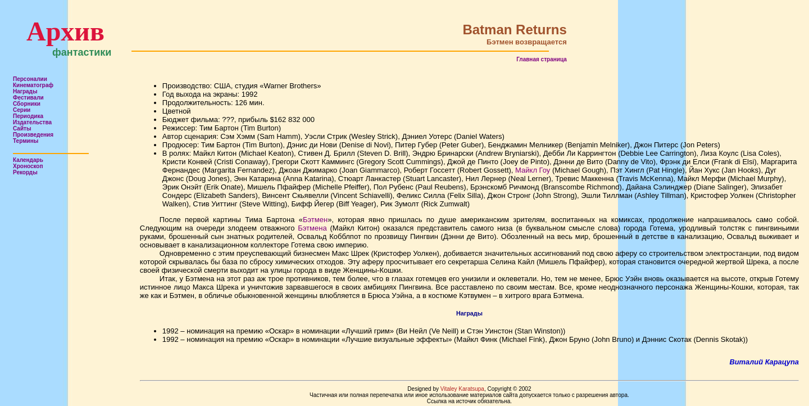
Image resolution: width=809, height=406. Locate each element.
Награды (25, 91)
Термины (25, 141)
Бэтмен (315, 219)
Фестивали (28, 97)
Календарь (28, 160)
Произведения (33, 135)
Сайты (22, 128)
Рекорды (25, 172)
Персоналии (30, 79)
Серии (21, 110)
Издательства (32, 122)
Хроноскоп (28, 166)
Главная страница (541, 59)
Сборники (26, 104)
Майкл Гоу (532, 170)
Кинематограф (33, 85)
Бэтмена (312, 228)
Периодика (28, 116)
